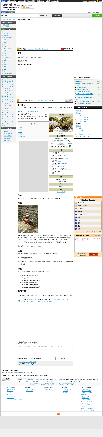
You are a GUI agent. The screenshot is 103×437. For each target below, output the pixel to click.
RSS (58, 414)
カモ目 (57, 163)
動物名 (15, 19)
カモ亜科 (79, 87)
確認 (79, 223)
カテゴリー (55, 100)
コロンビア (29, 198)
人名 (5, 69)
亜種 (24, 271)
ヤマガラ (78, 126)
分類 (61, 150)
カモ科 (57, 166)
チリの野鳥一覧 (81, 92)
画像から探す (29, 391)
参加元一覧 (99, 12)
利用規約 (9, 394)
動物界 (57, 153)
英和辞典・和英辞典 (87, 392)
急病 (79, 217)
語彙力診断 (7, 138)
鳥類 (35, 116)
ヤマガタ (78, 115)
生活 (5, 55)
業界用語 (6, 35)
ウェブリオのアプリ (31, 389)
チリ (36, 198)
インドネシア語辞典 (87, 401)
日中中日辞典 (31, 1)
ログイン (85, 1)
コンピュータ (7, 37)
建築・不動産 (7, 48)
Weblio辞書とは (11, 389)
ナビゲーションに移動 (24, 111)
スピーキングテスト (10, 140)
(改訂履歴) (39, 379)
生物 (10, 19)
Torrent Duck (61, 192)
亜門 (52, 158)
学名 (61, 176)
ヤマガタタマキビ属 (82, 117)
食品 (5, 66)
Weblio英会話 (8, 133)
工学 (5, 46)
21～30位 (92, 200)
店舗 (79, 229)
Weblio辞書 (25, 381)
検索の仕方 (10, 391)
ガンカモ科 (21, 60)
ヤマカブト (79, 111)
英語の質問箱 (8, 136)
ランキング (45, 49)
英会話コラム (8, 131)
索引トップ (31, 49)
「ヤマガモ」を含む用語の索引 (27, 362)
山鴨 (77, 81)
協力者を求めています (30, 301)
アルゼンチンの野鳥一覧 (83, 97)
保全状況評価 (61, 136)
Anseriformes (63, 163)
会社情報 (65, 391)
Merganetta (67, 169)
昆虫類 (25, 257)
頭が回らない (81, 203)
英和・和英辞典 (22, 1)
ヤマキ (78, 132)
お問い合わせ (48, 389)
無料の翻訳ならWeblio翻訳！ (29, 6)
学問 (5, 51)
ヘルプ (100, 1)
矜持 (79, 226)
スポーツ (6, 62)
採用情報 (65, 392)
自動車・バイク (8, 42)
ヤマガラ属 (79, 130)
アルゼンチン (43, 198)
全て (3, 31)
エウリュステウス (82, 205)
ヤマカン (78, 113)
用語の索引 (38, 49)
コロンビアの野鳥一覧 (82, 101)
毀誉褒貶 (80, 211)
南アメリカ (21, 198)
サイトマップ (10, 398)
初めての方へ (91, 12)
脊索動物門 (58, 155)
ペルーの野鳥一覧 (81, 103)
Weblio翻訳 (85, 394)
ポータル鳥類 (42, 301)
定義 (79, 220)
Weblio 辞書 (93, 1)
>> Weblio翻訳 (97, 235)
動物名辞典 (23, 49)
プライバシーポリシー (13, 396)
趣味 (5, 60)
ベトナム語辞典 (86, 404)
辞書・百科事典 (8, 73)
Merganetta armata (26, 64)
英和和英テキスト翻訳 (27, 342)
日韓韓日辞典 (40, 1)
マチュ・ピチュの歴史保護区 (84, 94)
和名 (61, 184)
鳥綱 (56, 161)
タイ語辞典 (85, 403)
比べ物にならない (82, 214)
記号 (3, 125)
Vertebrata (66, 158)
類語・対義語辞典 (11, 1)
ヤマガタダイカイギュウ (83, 119)
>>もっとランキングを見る (93, 231)
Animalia (61, 153)
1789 (63, 181)
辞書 (3, 1)
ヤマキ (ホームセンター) (83, 134)
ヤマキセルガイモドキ (82, 136)
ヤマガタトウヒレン (82, 121)
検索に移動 (34, 111)
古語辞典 (48, 1)
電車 (5, 40)
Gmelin (59, 181)
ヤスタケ (80, 208)
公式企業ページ (67, 389)
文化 (5, 53)
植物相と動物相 (81, 83)
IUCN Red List (56, 141)
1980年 (65, 295)
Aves (59, 161)
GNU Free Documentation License (46, 378)
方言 (5, 71)
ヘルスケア (7, 57)
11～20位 (85, 200)
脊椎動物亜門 (59, 158)
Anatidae (61, 166)
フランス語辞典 (86, 399)
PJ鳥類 (49, 301)
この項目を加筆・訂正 (57, 299)
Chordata (64, 155)
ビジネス (6, 33)
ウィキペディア (24, 100)
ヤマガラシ (79, 128)
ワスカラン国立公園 (82, 89)
